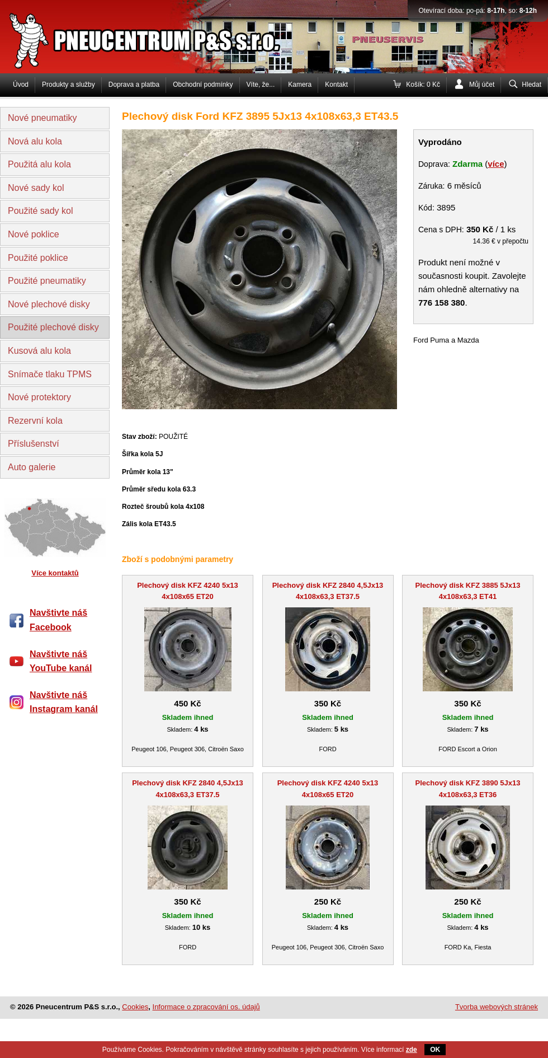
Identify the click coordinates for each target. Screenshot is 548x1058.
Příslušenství (33, 443)
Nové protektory (39, 397)
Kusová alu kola (39, 350)
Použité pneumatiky (47, 280)
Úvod (21, 84)
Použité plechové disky (53, 327)
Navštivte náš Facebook (58, 620)
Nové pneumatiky (42, 118)
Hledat (531, 84)
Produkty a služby (68, 84)
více (496, 163)
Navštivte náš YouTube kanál (61, 661)
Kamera (299, 84)
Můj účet (481, 84)
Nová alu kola (35, 141)
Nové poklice (33, 234)
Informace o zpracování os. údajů (206, 1007)
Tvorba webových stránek (496, 1007)
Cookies (135, 1007)
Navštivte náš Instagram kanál (64, 702)
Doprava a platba (133, 84)
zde (411, 1050)
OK (435, 1050)
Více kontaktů (55, 573)
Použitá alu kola (39, 164)
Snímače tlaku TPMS (50, 374)
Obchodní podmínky (203, 84)
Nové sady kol (36, 188)
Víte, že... (261, 84)
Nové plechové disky (49, 304)
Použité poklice (38, 258)
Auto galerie (31, 467)
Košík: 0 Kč (423, 84)
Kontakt (336, 84)
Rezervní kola (35, 420)
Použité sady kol (40, 211)
